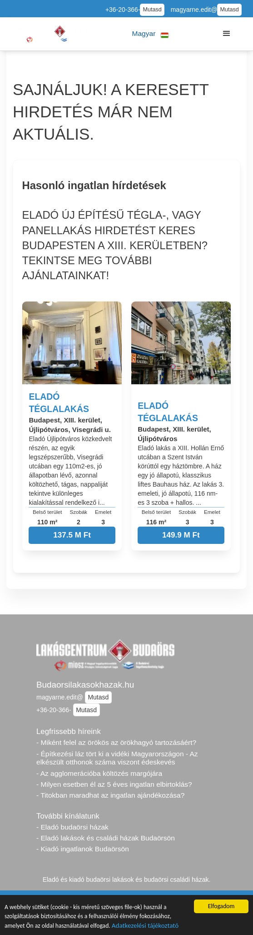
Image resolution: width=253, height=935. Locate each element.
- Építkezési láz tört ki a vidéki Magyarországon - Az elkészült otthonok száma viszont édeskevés (117, 758)
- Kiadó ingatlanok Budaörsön (82, 849)
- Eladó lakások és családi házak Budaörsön (105, 838)
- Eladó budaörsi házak (72, 827)
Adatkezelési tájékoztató (145, 926)
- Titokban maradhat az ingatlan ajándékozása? (110, 795)
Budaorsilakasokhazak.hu (85, 684)
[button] (151, 34)
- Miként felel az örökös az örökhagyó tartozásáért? (116, 742)
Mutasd (152, 9)
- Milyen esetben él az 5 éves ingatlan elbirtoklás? (114, 784)
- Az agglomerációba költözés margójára (99, 773)
